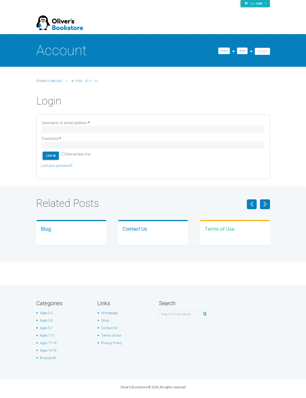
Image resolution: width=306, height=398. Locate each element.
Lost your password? (58, 168)
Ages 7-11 (48, 338)
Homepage (110, 316)
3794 (82, 81)
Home (223, 51)
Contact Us (138, 231)
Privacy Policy (112, 346)
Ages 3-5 (47, 323)
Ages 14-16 (49, 353)
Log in (52, 158)
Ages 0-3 (47, 316)
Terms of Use (222, 231)
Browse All (48, 361)
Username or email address (66, 123)
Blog (47, 231)
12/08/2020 (56, 81)
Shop (242, 51)
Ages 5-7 (47, 331)
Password (51, 139)
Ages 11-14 (49, 346)
